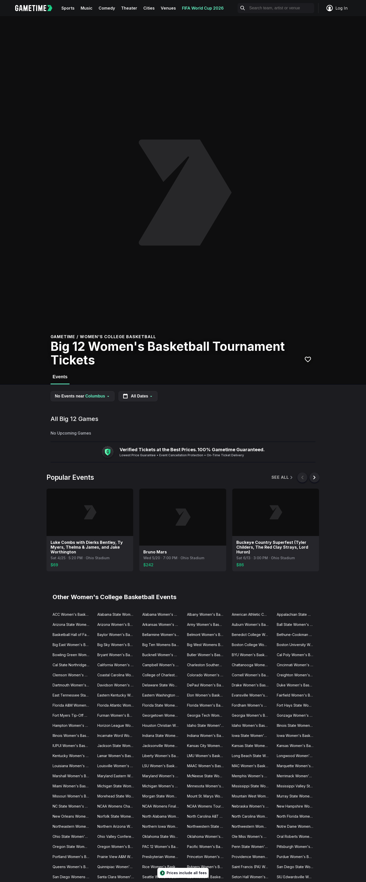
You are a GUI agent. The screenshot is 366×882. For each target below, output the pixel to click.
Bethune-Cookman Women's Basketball (297, 634)
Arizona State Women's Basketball (73, 624)
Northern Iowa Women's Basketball (162, 826)
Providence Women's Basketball (252, 856)
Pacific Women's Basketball (207, 846)
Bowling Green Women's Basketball (73, 655)
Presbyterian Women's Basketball (162, 856)
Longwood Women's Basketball (297, 756)
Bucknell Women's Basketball (162, 655)
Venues (168, 8)
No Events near (82, 396)
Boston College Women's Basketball (252, 645)
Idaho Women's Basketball (252, 725)
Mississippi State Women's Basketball (252, 786)
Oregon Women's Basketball (117, 846)
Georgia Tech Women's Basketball (207, 715)
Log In (337, 8)
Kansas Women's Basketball (297, 745)
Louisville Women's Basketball (117, 766)
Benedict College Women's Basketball (252, 634)
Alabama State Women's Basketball (117, 614)
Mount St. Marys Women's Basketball (207, 796)
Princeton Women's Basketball (207, 856)
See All (282, 477)
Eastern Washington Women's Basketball (162, 695)
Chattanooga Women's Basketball (252, 665)
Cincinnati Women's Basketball (297, 665)
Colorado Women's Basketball (207, 675)
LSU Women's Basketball (162, 766)
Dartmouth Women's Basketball (73, 685)
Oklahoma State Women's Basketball (162, 836)
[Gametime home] (36, 8)
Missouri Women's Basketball (73, 796)
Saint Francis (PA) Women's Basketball (252, 867)
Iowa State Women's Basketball (252, 735)
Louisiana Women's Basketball (73, 766)
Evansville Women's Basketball (252, 695)
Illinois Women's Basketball (73, 735)
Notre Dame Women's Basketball (297, 826)
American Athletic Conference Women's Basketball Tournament (252, 614)
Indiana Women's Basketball (207, 735)
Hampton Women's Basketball (73, 725)
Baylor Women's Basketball (117, 634)
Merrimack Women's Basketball (297, 776)
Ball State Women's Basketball (297, 624)
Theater (129, 8)
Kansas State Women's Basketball (252, 745)
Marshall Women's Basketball (73, 776)
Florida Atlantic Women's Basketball (117, 705)
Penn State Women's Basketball (252, 846)
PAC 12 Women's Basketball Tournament (162, 846)
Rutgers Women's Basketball (207, 867)
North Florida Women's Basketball (297, 816)
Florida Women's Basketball (207, 705)
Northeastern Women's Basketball (73, 826)
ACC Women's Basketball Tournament (73, 614)
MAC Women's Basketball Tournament (252, 766)
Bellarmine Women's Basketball (162, 634)
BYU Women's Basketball (252, 655)
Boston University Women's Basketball (297, 645)
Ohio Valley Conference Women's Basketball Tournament (117, 836)
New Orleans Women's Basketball (73, 816)
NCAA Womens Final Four (162, 806)
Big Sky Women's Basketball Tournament (117, 645)
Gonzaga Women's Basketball (297, 715)
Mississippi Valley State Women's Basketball (297, 786)
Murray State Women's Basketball (297, 796)
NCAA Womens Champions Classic (117, 806)
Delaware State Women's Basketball (162, 685)
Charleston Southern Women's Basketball (207, 665)
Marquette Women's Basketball (297, 766)
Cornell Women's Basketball (252, 675)
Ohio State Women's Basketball (73, 836)
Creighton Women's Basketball (297, 675)
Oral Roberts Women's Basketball (297, 836)
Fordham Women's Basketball (252, 705)
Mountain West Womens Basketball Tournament (252, 796)
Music (87, 8)
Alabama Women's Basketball (162, 614)
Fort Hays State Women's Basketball (297, 705)
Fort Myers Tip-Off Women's (73, 715)
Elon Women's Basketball (207, 695)
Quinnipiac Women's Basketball (117, 867)
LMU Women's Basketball (207, 756)
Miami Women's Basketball (73, 786)
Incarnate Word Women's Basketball (117, 735)
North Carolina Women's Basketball (252, 816)
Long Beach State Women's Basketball (252, 756)
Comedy (107, 8)
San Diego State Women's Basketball (297, 867)
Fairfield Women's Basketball (297, 695)
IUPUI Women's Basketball (73, 745)
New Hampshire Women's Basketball (297, 806)
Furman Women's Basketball (117, 715)
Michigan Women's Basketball (162, 786)
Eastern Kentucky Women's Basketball (117, 695)
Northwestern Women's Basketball (252, 826)
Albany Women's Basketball (207, 614)
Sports (68, 8)
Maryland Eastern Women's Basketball (117, 776)
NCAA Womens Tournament (207, 806)
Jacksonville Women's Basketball (162, 745)
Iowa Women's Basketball (297, 735)
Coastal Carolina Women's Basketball (117, 675)
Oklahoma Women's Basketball (207, 836)
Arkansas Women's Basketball (162, 624)
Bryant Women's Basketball (117, 655)
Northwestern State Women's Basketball (207, 826)
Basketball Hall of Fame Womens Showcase (73, 634)
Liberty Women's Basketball (162, 756)
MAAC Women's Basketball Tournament (207, 766)
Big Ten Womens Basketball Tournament (162, 645)
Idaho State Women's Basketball (207, 725)
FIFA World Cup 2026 (203, 8)
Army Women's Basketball (207, 624)
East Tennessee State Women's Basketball (73, 695)
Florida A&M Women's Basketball (73, 705)
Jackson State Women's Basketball (117, 745)
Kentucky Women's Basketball (73, 756)
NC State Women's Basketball (73, 806)
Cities (149, 8)
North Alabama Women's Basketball (162, 816)
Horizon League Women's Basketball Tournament (117, 725)
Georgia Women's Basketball (252, 715)
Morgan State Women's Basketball (162, 796)
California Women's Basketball (117, 665)
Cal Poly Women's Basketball (297, 655)
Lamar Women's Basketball (117, 756)
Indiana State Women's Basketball (162, 735)
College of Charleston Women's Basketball (162, 675)
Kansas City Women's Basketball (207, 745)
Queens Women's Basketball (73, 867)
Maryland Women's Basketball (162, 776)
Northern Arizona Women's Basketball (117, 826)
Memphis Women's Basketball (252, 776)
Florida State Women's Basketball (162, 705)
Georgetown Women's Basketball (162, 715)
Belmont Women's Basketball (207, 634)
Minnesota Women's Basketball (207, 786)
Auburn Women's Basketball (252, 624)
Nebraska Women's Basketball (252, 806)
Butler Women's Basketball (207, 655)
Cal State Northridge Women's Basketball (73, 665)
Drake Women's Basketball (252, 685)
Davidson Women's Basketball (117, 685)
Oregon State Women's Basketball (73, 846)
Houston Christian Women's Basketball (162, 725)
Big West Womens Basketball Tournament (207, 645)
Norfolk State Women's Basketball (117, 816)
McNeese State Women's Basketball (207, 776)
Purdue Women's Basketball (297, 856)
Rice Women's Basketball (162, 867)
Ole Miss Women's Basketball (252, 836)
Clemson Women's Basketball (73, 675)
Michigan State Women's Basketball (117, 786)
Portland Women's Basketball (73, 856)
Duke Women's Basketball (297, 685)
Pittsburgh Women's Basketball (297, 846)
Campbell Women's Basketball (162, 665)
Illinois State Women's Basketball (297, 725)
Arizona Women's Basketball (117, 624)
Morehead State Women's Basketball (117, 796)
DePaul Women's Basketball (207, 685)
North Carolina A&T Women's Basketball (207, 816)
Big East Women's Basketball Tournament (73, 645)
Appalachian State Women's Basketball (297, 614)
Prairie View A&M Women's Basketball (117, 856)
